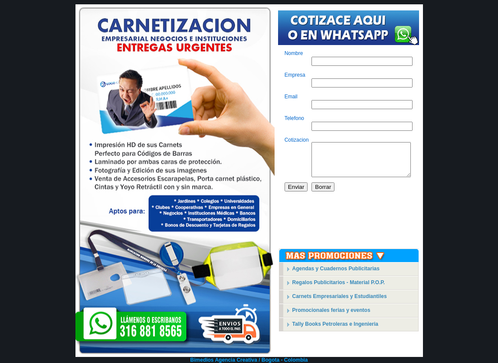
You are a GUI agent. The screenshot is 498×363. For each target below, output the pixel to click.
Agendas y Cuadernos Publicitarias (336, 269)
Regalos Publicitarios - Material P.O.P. (338, 282)
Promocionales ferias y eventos (331, 310)
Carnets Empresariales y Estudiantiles (339, 296)
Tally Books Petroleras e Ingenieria (335, 324)
